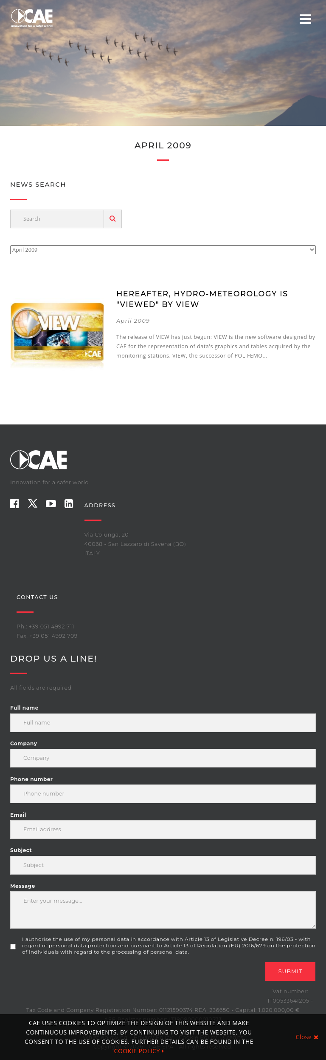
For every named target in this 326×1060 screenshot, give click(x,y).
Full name (24, 708)
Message (22, 886)
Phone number (31, 779)
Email (18, 815)
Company (23, 743)
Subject (21, 850)
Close (307, 1037)
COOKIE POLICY (139, 1051)
